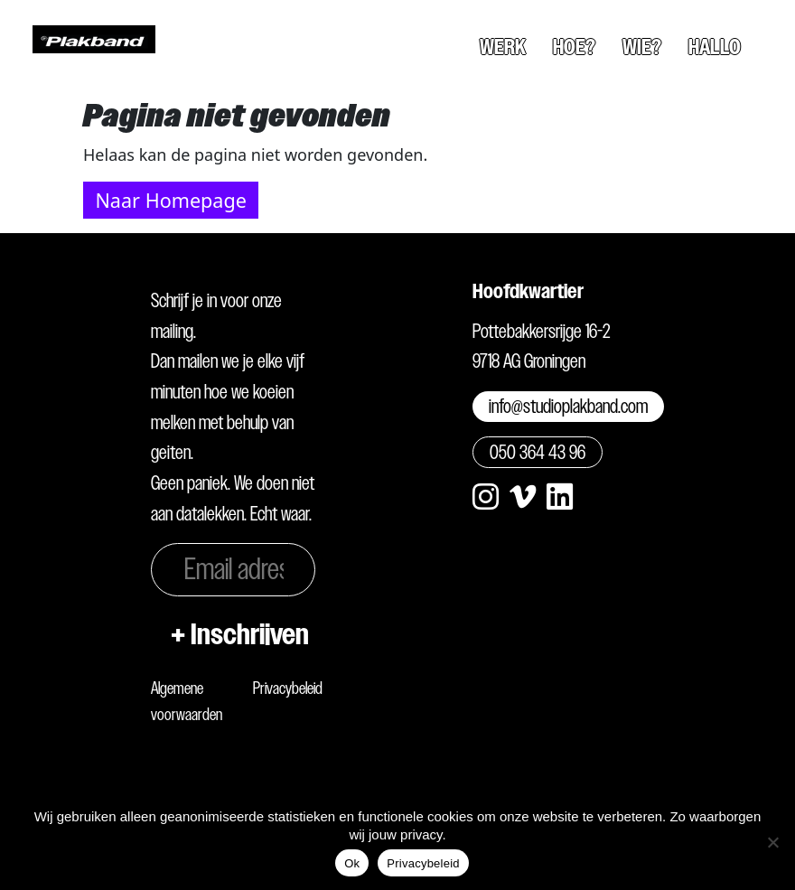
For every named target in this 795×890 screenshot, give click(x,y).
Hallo (714, 47)
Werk (503, 47)
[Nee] (772, 842)
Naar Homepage (170, 200)
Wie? (641, 47)
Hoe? (574, 47)
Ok (352, 863)
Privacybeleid (288, 688)
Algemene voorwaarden (186, 701)
